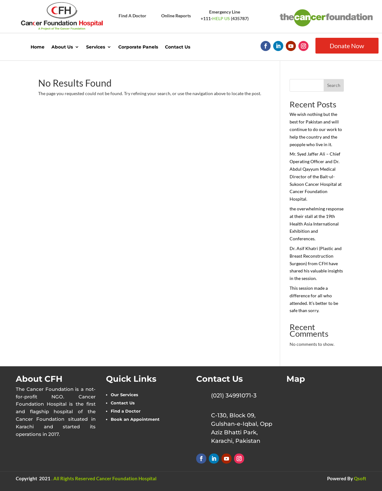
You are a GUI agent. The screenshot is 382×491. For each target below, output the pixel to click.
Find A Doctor (132, 15)
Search (333, 85)
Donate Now (347, 45)
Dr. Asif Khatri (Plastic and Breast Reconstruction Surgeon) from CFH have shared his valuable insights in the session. (316, 263)
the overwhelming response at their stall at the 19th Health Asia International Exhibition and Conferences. (317, 223)
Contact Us (177, 47)
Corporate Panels (138, 47)
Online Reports (176, 15)
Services (95, 47)
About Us (62, 47)
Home (37, 47)
